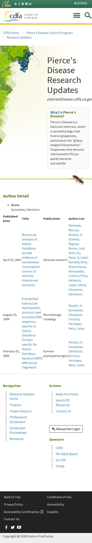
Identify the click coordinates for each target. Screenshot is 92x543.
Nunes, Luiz (76, 248)
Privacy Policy (13, 504)
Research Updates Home (22, 396)
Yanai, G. (74, 257)
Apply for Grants (67, 394)
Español (52, 512)
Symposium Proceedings (18, 430)
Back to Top (12, 497)
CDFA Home (11, 33)
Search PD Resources (63, 402)
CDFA (59, 448)
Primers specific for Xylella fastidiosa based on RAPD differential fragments (32, 353)
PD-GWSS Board (67, 454)
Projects (15, 405)
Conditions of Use (59, 497)
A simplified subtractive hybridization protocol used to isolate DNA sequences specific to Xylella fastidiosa (32, 317)
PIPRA (60, 466)
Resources (17, 439)
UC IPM (61, 460)
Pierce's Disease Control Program (49, 33)
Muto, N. (74, 253)
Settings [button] (80, 3)
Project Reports (21, 411)
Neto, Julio (76, 328)
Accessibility (55, 504)
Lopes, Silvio (77, 285)
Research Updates (19, 37)
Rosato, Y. (75, 235)
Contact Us (63, 411)
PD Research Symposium (18, 419)
